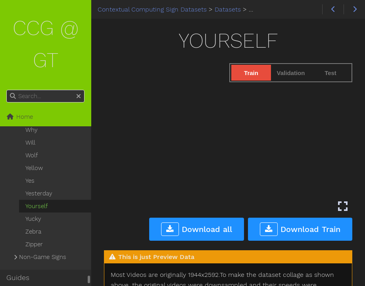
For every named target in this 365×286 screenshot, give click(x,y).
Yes (30, 180)
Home (19, 116)
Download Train (300, 229)
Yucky (33, 218)
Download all (196, 229)
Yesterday (38, 193)
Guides (17, 278)
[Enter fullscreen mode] (342, 206)
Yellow (34, 168)
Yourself (36, 206)
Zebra (33, 231)
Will (30, 142)
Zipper (34, 244)
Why (31, 129)
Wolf (31, 155)
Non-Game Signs (42, 257)
